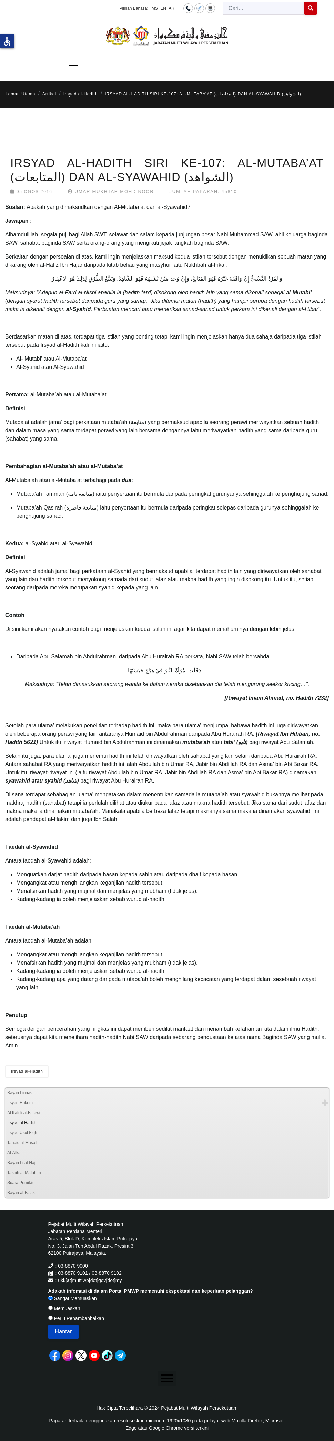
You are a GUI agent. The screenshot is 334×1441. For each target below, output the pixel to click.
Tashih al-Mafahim (24, 1172)
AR (171, 8)
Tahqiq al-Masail (22, 1142)
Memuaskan (64, 1308)
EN (163, 8)
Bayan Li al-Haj (21, 1162)
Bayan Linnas (19, 1092)
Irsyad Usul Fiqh (22, 1132)
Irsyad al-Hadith (27, 1071)
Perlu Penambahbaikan (76, 1318)
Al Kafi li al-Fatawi (23, 1112)
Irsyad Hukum (20, 1102)
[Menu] (73, 65)
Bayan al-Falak (21, 1192)
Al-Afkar (14, 1152)
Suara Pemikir (20, 1182)
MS (155, 8)
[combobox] (264, 8)
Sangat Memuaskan (72, 1298)
